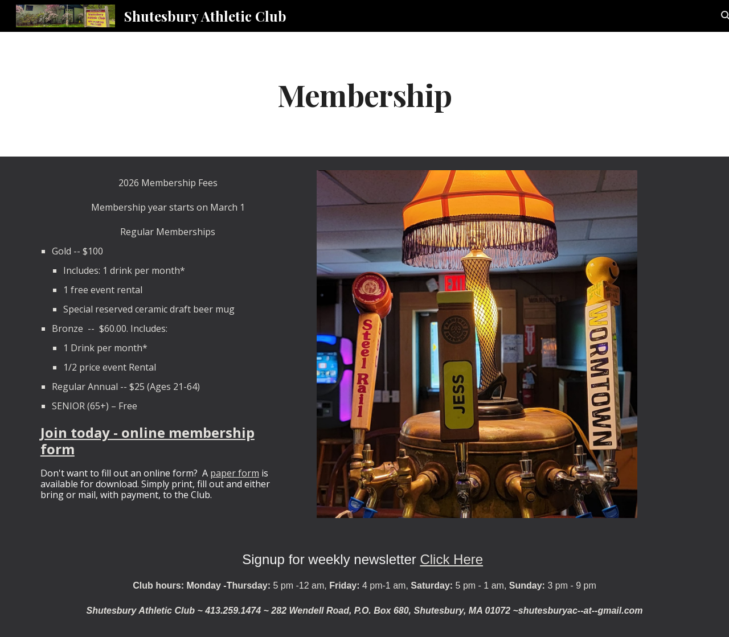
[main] (364, 94)
